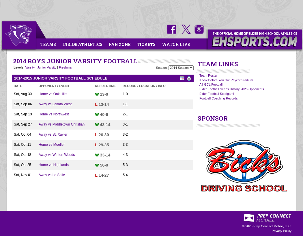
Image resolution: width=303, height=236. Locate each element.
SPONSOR (213, 118)
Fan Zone (119, 44)
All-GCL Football (210, 84)
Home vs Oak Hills (53, 94)
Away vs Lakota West (55, 104)
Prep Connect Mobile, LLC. (272, 226)
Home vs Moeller (52, 145)
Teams (48, 44)
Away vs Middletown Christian (62, 124)
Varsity (30, 67)
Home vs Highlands (54, 165)
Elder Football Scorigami (216, 93)
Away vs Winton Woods (57, 155)
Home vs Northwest (54, 114)
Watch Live (176, 44)
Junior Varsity (46, 67)
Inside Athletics (82, 44)
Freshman (66, 67)
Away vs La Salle (52, 175)
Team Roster (208, 75)
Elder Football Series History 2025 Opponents (231, 89)
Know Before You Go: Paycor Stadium (226, 80)
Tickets (146, 44)
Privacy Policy (281, 231)
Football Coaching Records (218, 98)
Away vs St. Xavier (53, 134)
